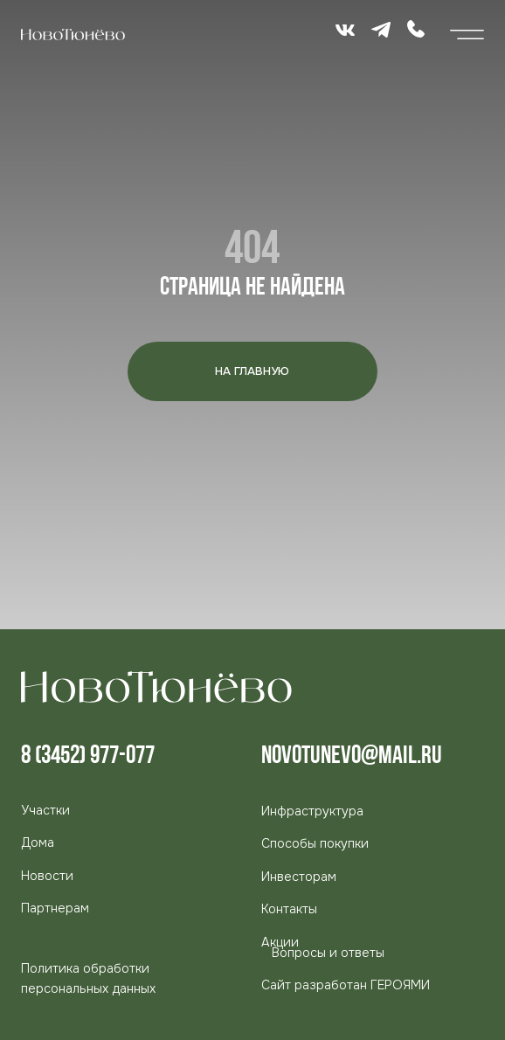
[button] (55, 908)
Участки (45, 810)
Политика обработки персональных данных (88, 978)
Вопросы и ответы (328, 952)
